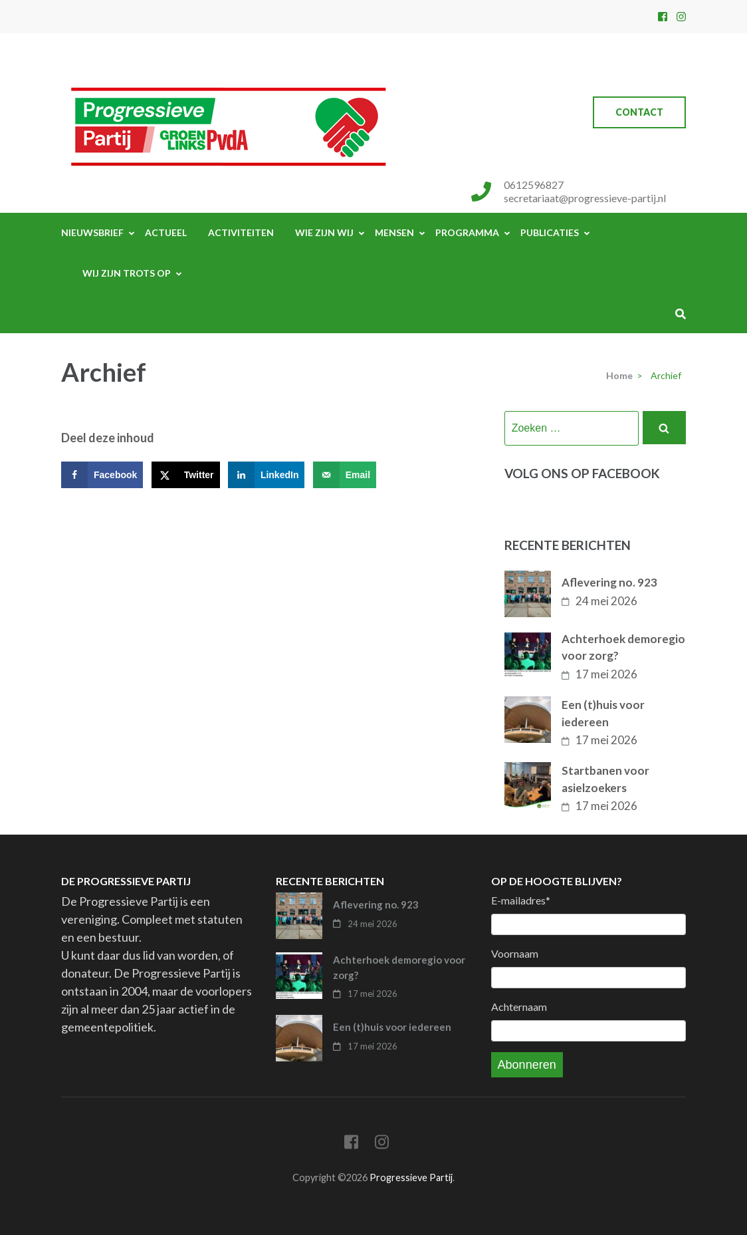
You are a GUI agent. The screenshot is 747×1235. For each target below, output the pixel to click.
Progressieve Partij (411, 1177)
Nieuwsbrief (92, 232)
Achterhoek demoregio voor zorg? (623, 647)
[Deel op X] (186, 475)
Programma (467, 232)
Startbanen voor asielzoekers (605, 779)
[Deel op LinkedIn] (266, 475)
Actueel (166, 232)
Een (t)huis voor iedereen (603, 713)
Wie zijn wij (324, 232)
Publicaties (549, 232)
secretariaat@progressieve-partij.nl (585, 198)
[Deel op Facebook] (102, 475)
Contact (639, 112)
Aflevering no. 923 (609, 582)
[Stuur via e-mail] (344, 475)
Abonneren (527, 1064)
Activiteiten (241, 232)
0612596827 (534, 184)
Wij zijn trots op (126, 273)
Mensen (394, 232)
